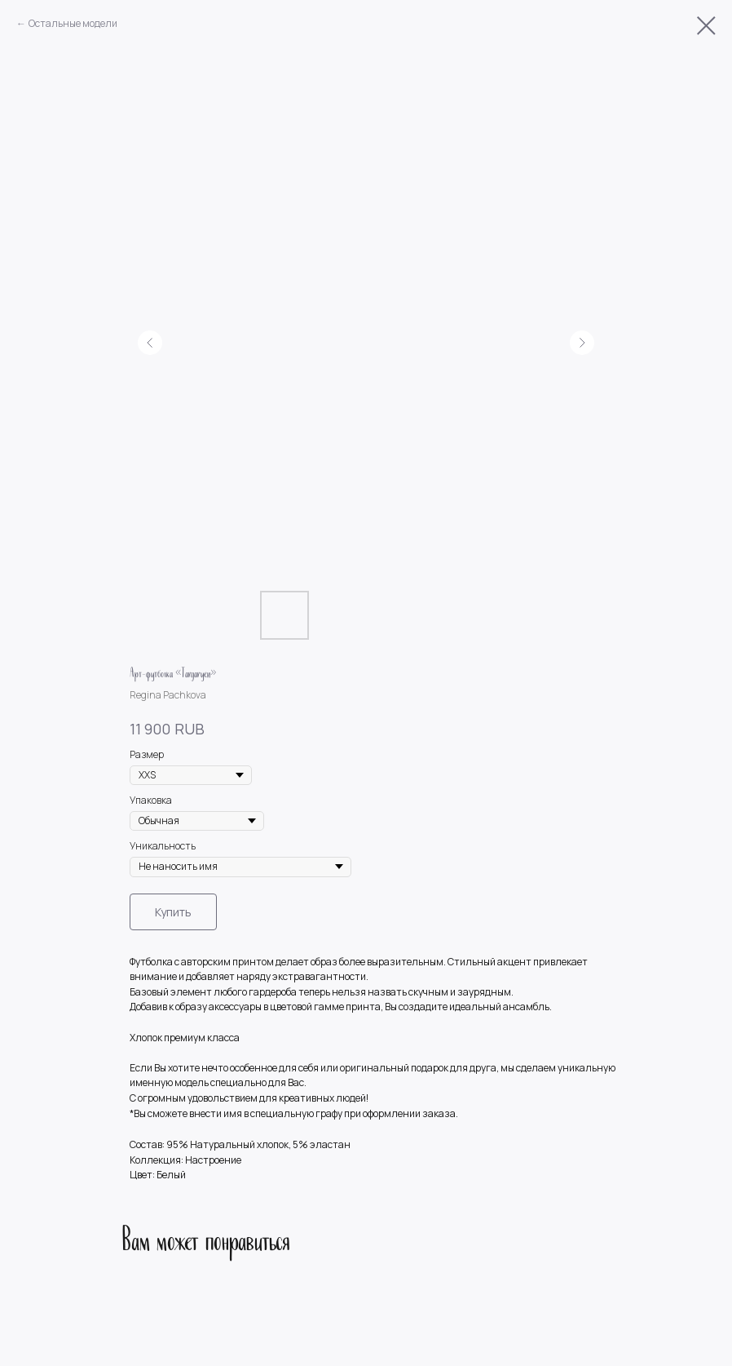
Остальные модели (73, 23)
